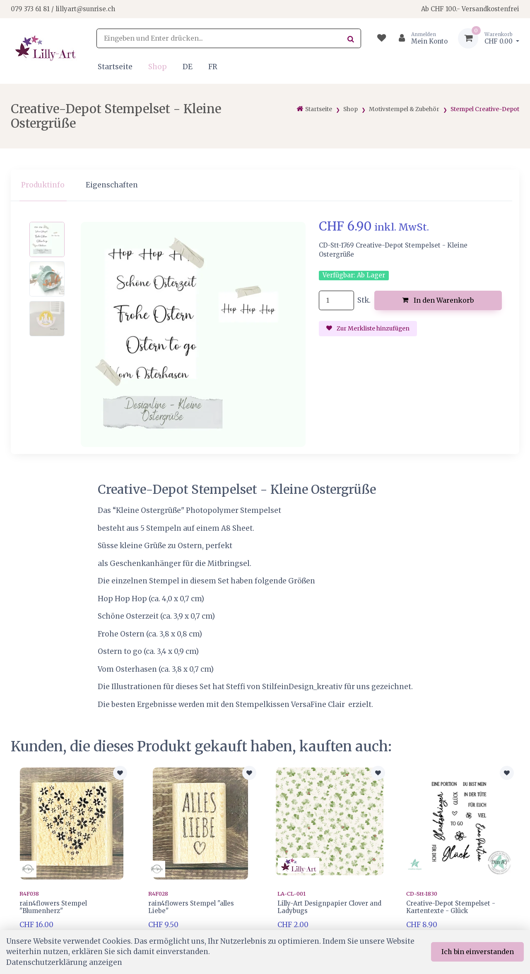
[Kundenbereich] (420, 38)
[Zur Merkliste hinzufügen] (120, 773)
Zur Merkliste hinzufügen (368, 328)
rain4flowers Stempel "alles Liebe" (191, 907)
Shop (157, 66)
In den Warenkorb (438, 300)
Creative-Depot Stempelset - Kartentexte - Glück (450, 907)
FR (212, 66)
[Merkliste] (381, 38)
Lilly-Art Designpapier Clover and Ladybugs (329, 907)
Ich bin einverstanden (477, 951)
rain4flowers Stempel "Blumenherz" (53, 907)
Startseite (115, 66)
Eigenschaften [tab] (112, 184)
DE (188, 66)
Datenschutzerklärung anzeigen (64, 962)
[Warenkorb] (488, 38)
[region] (265, 186)
